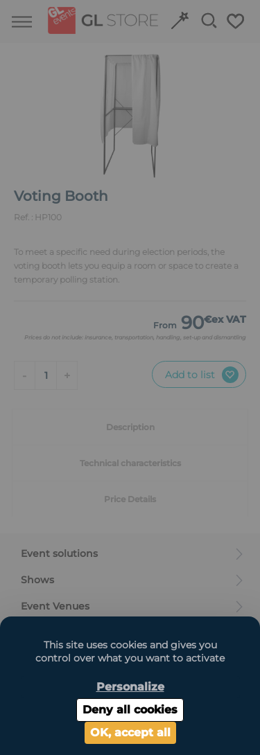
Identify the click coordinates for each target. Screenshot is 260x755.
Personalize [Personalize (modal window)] (130, 686)
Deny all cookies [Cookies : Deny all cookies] (130, 709)
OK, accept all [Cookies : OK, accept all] (130, 732)
